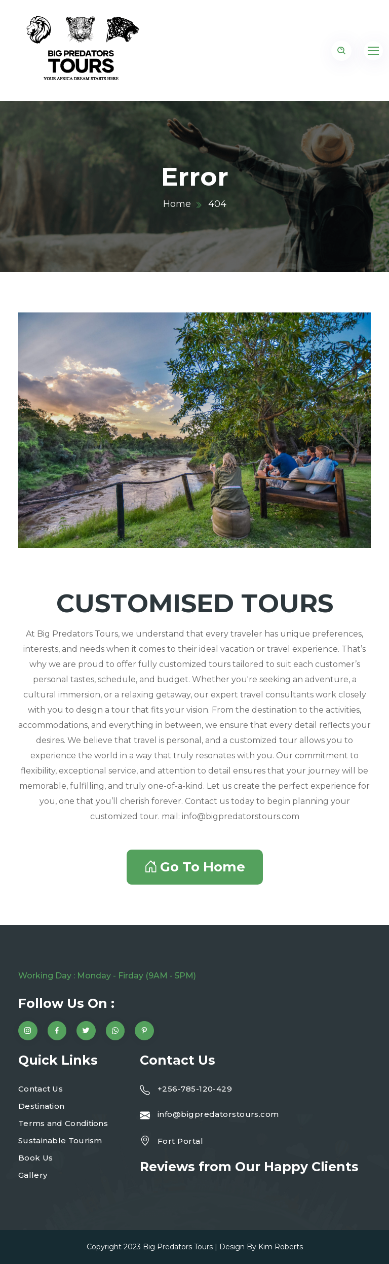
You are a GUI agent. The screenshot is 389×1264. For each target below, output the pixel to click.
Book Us (35, 1158)
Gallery (32, 1175)
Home (177, 203)
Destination (41, 1106)
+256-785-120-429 (195, 1089)
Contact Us (40, 1089)
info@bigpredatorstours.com (218, 1114)
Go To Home (194, 867)
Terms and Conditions (63, 1123)
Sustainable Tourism (60, 1140)
